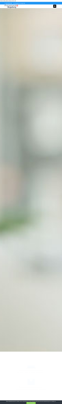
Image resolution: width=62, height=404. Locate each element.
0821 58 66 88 (8, 3)
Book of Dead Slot (38, 354)
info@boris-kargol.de (19, 3)
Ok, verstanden (31, 403)
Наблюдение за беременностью (31, 371)
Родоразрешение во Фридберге (31, 388)
